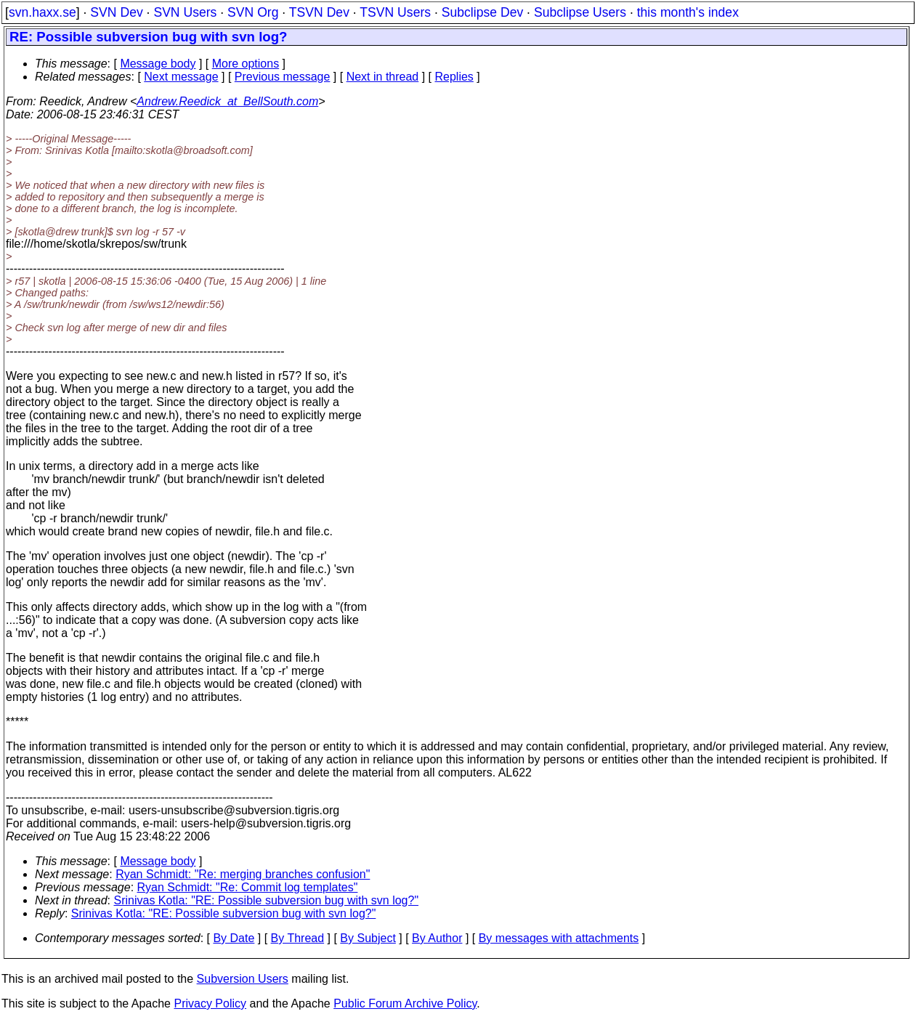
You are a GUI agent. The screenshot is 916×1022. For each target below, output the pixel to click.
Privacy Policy (210, 1003)
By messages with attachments (559, 938)
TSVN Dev (319, 12)
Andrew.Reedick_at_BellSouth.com (227, 101)
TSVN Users (395, 12)
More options (246, 63)
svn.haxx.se (42, 12)
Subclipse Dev (482, 12)
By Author (437, 938)
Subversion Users (242, 979)
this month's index (688, 12)
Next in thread (382, 76)
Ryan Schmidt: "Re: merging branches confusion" (242, 874)
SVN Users (184, 12)
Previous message (283, 76)
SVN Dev (116, 12)
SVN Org (252, 12)
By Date (233, 938)
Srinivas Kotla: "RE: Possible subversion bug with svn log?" (266, 900)
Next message (181, 76)
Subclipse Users (580, 12)
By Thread (298, 938)
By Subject (367, 938)
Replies (454, 76)
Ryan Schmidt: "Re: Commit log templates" (247, 887)
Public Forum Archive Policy (405, 1003)
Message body (157, 63)
